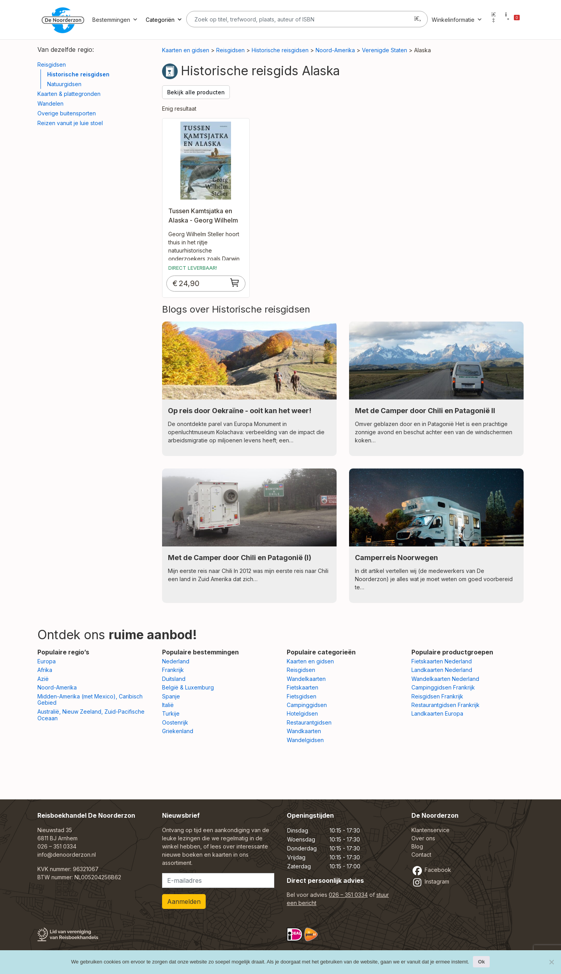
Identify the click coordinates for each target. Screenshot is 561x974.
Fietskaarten (302, 687)
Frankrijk (173, 669)
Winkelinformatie (457, 19)
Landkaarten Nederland (441, 669)
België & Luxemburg (188, 687)
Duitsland (173, 678)
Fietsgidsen (301, 696)
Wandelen (50, 103)
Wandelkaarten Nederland (445, 678)
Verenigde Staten (384, 50)
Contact (421, 854)
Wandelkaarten (306, 678)
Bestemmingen (115, 19)
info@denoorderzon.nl (66, 854)
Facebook (431, 869)
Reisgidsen (51, 64)
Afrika (44, 669)
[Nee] (551, 962)
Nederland (175, 661)
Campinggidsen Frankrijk (443, 687)
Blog (417, 846)
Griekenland (177, 731)
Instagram (430, 881)
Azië (43, 678)
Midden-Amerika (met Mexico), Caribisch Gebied (90, 699)
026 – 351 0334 (56, 846)
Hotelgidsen (302, 713)
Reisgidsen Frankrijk (437, 696)
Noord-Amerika (335, 50)
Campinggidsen (307, 705)
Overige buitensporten (66, 113)
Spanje (171, 696)
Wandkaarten (304, 731)
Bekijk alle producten (196, 92)
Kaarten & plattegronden (69, 93)
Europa (46, 661)
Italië (168, 705)
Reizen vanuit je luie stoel (70, 123)
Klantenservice (430, 830)
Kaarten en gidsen (185, 50)
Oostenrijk (175, 722)
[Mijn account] (493, 19)
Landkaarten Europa (437, 713)
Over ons (423, 838)
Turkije (171, 713)
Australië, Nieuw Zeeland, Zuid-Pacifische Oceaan (91, 714)
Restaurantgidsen (309, 722)
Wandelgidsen (305, 740)
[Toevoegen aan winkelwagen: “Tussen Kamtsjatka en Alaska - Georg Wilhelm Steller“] (235, 282)
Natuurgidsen (64, 84)
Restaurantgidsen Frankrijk (445, 705)
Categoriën (164, 19)
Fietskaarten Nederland (441, 661)
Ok (481, 962)
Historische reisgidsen (78, 74)
